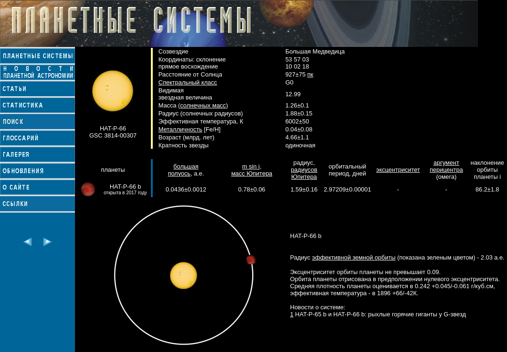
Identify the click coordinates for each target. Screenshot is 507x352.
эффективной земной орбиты (353, 257)
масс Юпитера (251, 173)
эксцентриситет (398, 169)
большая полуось (183, 170)
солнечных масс (203, 105)
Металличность (180, 129)
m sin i (251, 166)
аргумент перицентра (446, 166)
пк (310, 74)
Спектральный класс (187, 82)
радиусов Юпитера (304, 173)
